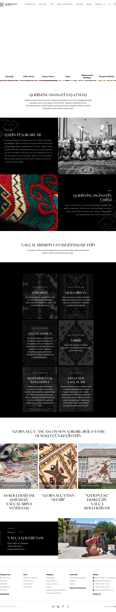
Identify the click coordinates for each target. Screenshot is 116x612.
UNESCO (3, 584)
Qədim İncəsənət (30, 578)
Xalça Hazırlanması (64, 4)
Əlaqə (89, 4)
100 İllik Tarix (5, 578)
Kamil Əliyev (28, 584)
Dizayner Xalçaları (106, 76)
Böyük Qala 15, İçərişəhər (105, 578)
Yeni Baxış (27, 587)
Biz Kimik (3, 590)
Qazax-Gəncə (48, 76)
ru (109, 4)
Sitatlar (72, 581)
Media (72, 584)
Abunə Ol (97, 594)
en (104, 4)
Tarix (52, 4)
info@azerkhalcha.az (15, 549)
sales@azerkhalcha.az (104, 590)
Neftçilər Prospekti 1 (103, 581)
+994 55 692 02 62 (14, 546)
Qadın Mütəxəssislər (78, 578)
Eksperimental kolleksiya (87, 76)
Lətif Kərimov (28, 581)
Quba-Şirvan (28, 76)
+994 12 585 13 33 (101, 584)
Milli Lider (3, 581)
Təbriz (67, 76)
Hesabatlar (4, 594)
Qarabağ (9, 76)
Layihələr (79, 4)
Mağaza (98, 4)
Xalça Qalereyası (25, 538)
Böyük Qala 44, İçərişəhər (17, 543)
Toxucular (42, 4)
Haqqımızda (30, 4)
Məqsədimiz (5, 587)
